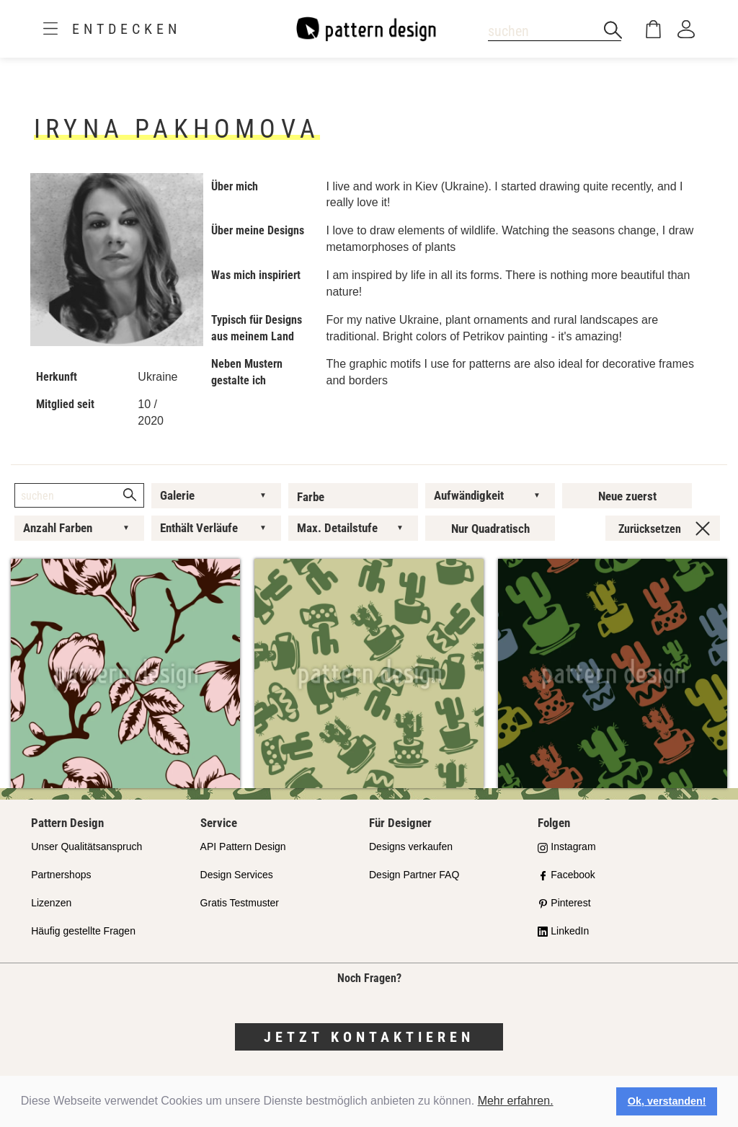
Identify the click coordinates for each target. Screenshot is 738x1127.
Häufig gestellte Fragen (83, 931)
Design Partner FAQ (414, 874)
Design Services (236, 874)
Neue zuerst (627, 496)
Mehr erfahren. (516, 1101)
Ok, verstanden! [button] (667, 1101)
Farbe (310, 497)
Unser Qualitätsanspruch (86, 846)
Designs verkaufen (411, 846)
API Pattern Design (243, 846)
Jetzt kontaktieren (369, 1037)
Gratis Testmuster (239, 903)
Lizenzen (51, 903)
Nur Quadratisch (490, 528)
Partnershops (61, 874)
